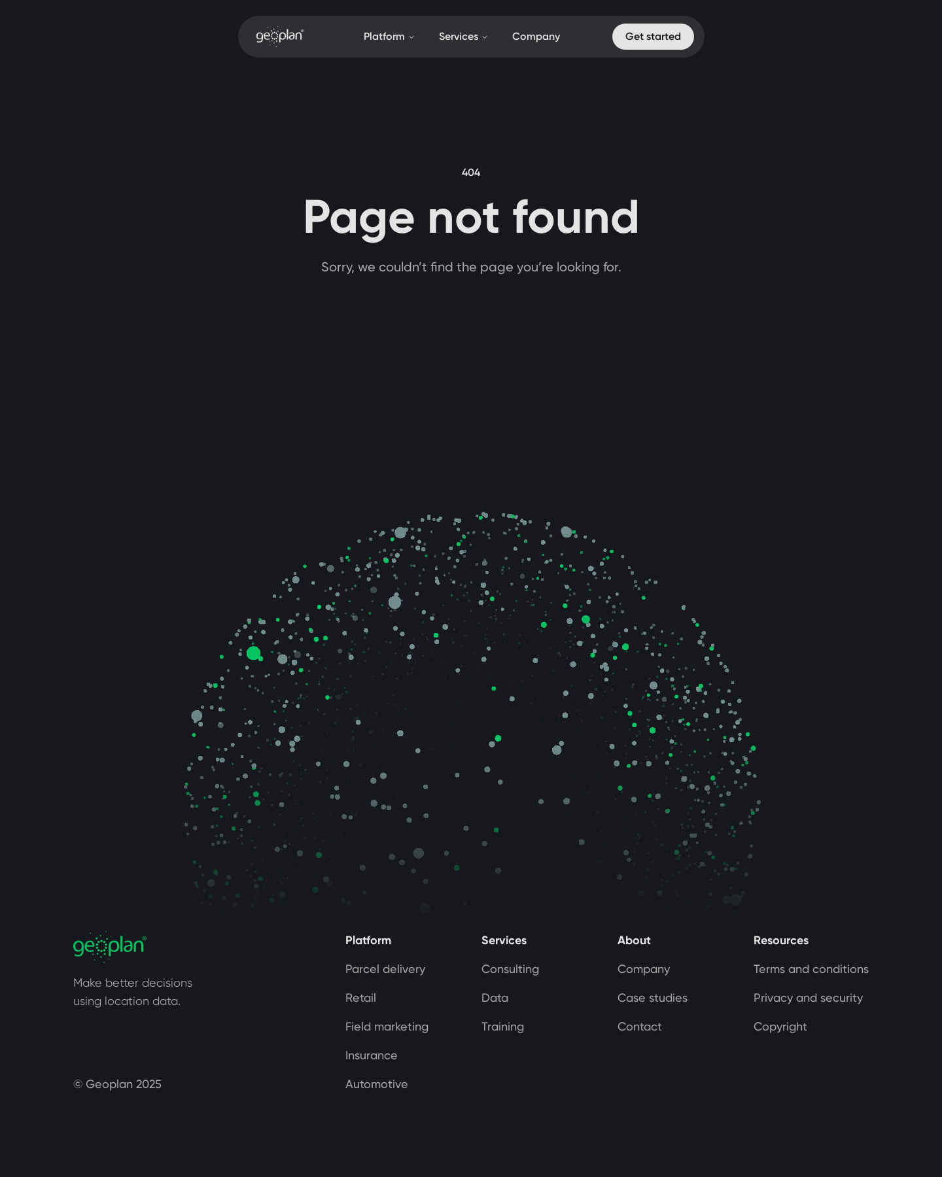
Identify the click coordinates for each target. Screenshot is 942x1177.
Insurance (371, 1055)
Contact (640, 1026)
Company (536, 36)
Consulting (510, 969)
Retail (360, 997)
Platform (389, 36)
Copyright (780, 1026)
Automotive (376, 1084)
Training (502, 1026)
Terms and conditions (811, 969)
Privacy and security (808, 997)
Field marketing (386, 1026)
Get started (653, 36)
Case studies (653, 997)
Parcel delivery (385, 969)
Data (494, 997)
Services (464, 36)
